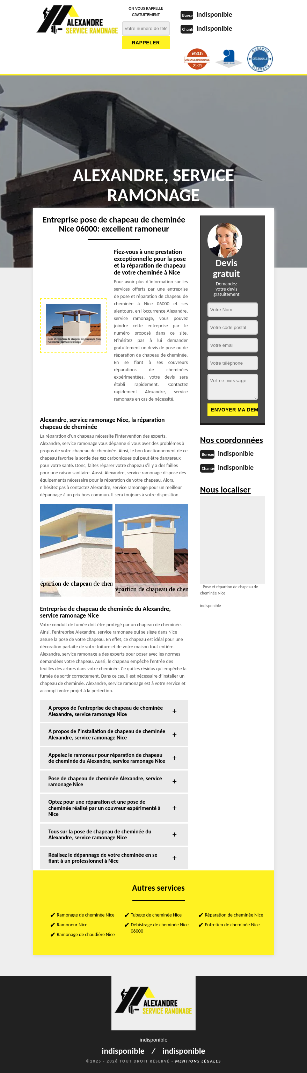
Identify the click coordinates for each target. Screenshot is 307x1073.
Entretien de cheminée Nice (232, 925)
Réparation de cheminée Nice (234, 915)
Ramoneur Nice (72, 925)
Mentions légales (198, 1061)
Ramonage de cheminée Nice (86, 915)
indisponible (214, 14)
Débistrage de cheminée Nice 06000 (160, 928)
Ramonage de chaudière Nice (86, 934)
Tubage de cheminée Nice (156, 915)
